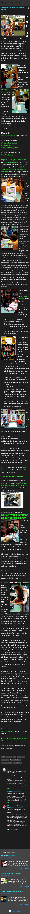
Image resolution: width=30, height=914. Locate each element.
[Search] (28, 3)
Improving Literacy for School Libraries (14, 160)
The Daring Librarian (13, 2)
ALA (15, 757)
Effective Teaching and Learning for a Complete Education (13, 169)
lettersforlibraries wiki (15, 760)
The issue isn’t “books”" (13, 476)
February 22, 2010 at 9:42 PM (17, 769)
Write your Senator (7, 145)
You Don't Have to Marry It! (9, 855)
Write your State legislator (9, 148)
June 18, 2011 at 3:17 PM (17, 807)
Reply (8, 788)
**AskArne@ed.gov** (8, 155)
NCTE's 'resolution (7, 731)
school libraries (17, 763)
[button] (28, 8)
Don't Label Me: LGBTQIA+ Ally (10, 873)
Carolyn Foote (21, 757)
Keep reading (24, 868)
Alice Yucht (10, 791)
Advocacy (9, 757)
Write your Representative (9, 143)
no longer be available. (11, 162)
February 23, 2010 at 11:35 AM (20, 791)
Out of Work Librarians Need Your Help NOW (14, 516)
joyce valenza (5, 760)
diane (8, 769)
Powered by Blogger (15, 911)
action (3, 757)
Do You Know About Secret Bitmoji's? (12, 891)
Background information (9, 136)
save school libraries (7, 763)
